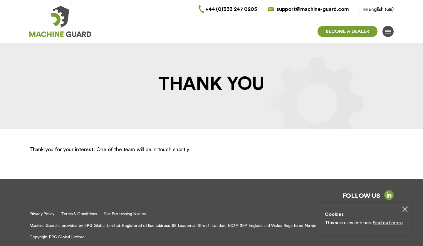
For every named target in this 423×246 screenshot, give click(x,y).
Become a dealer (347, 31)
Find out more (388, 222)
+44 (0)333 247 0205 (231, 9)
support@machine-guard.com (312, 9)
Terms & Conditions (79, 214)
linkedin (389, 195)
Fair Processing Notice (125, 214)
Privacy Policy (41, 214)
